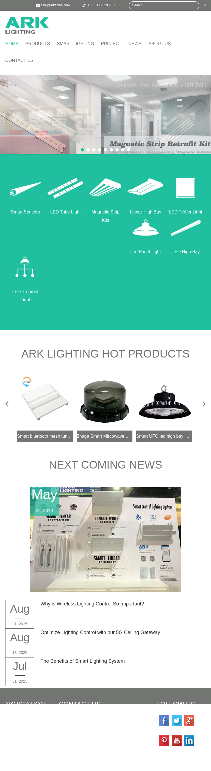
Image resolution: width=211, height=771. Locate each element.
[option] (105, 114)
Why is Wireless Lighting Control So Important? (92, 604)
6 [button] (111, 150)
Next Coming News (105, 465)
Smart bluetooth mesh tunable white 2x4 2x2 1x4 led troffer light (45, 436)
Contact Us (19, 60)
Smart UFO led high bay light (164, 436)
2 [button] (88, 150)
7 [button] (117, 150)
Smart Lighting (75, 43)
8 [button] (122, 150)
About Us (159, 43)
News (134, 43)
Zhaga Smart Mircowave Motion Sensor (105, 436)
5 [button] (105, 150)
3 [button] (94, 150)
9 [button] (128, 150)
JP (204, 5)
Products (37, 43)
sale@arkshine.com (92, 734)
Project (111, 43)
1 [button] (82, 150)
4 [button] (99, 150)
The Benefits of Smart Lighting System (82, 661)
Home (11, 43)
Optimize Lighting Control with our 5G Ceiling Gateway (100, 632)
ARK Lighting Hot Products (105, 354)
